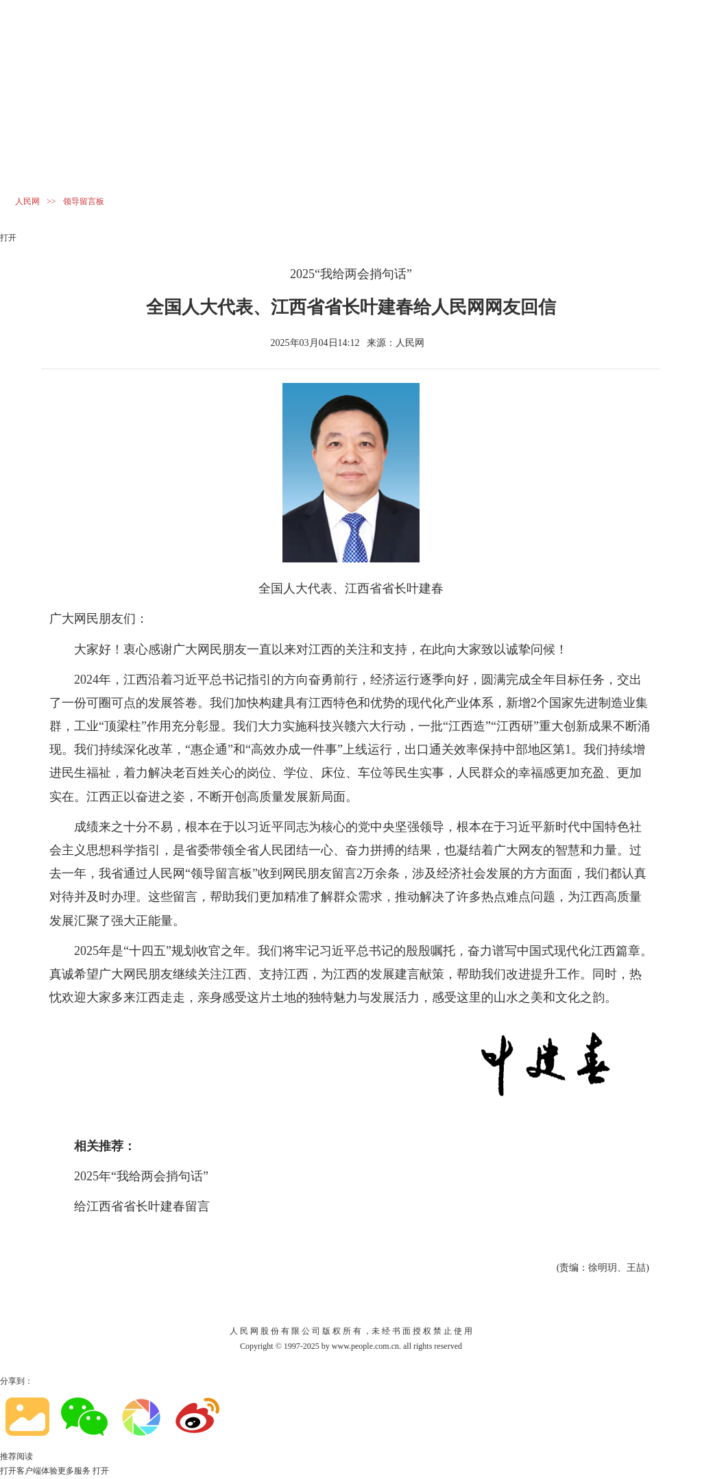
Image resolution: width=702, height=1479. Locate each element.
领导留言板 (83, 201)
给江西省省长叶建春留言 (142, 1206)
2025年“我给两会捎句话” (141, 1176)
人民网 (27, 201)
